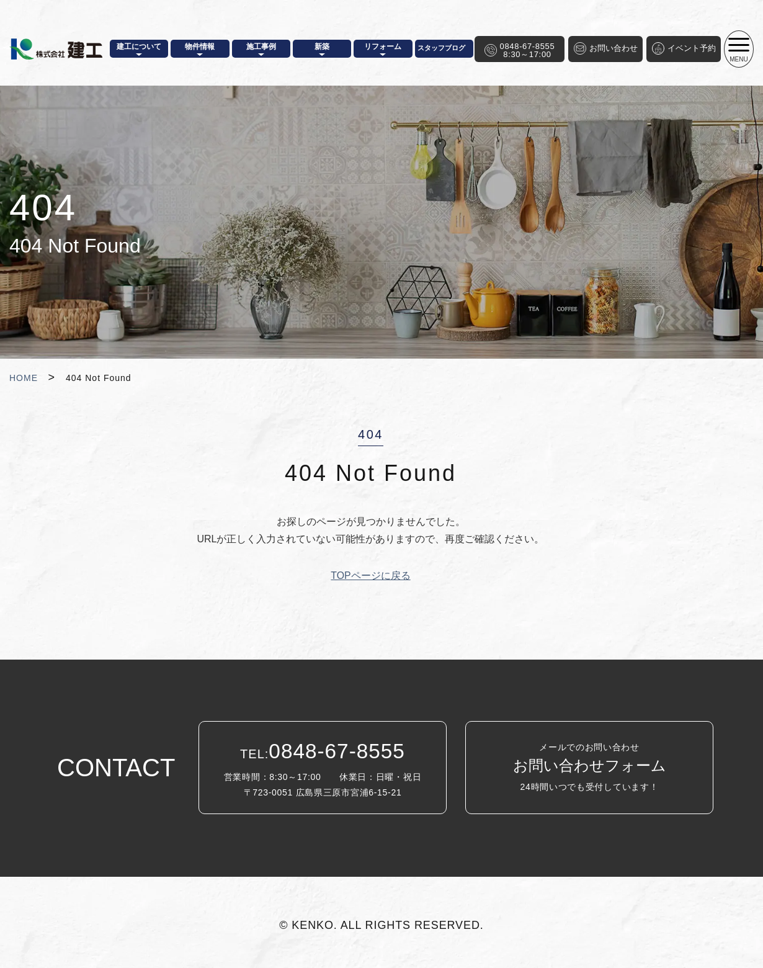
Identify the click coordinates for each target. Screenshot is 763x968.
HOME (23, 378)
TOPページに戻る (371, 575)
